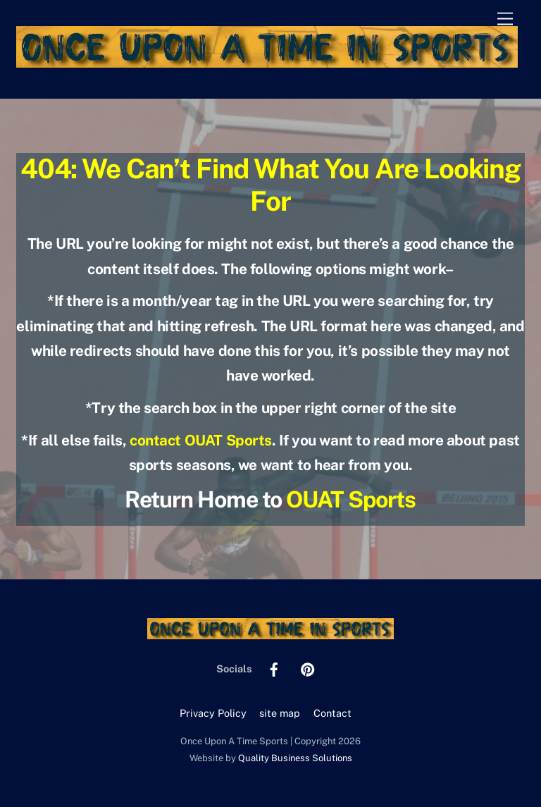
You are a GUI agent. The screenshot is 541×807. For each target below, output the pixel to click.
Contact (332, 713)
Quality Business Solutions (295, 758)
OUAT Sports (351, 499)
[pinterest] (308, 668)
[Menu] (505, 19)
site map (279, 713)
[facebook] (274, 668)
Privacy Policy (213, 713)
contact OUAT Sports (201, 440)
